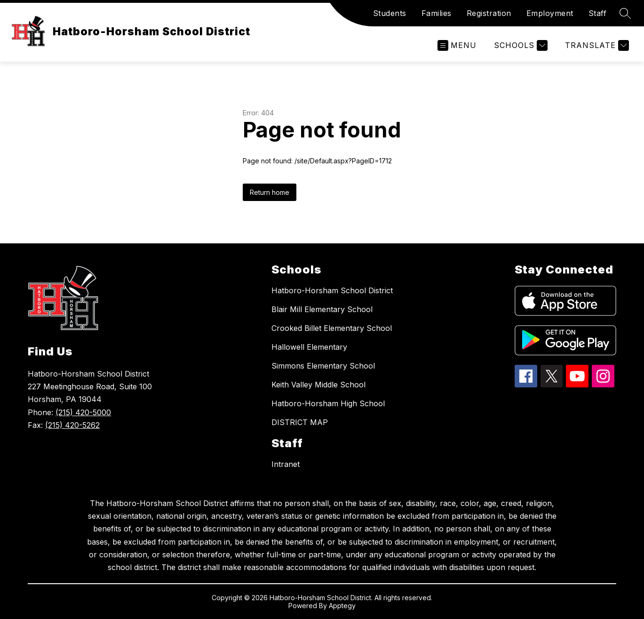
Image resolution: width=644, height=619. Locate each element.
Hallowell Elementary (309, 347)
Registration (489, 13)
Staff (597, 13)
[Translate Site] (596, 45)
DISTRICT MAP (299, 422)
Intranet (285, 464)
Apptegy (342, 606)
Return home (269, 192)
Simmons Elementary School (323, 365)
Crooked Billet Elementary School (331, 328)
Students (389, 13)
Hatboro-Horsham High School (328, 403)
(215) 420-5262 (72, 425)
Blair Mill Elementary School (322, 309)
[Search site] (625, 13)
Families (436, 13)
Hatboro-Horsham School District (332, 290)
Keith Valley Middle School (318, 384)
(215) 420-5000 (83, 412)
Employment (549, 13)
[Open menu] (457, 45)
